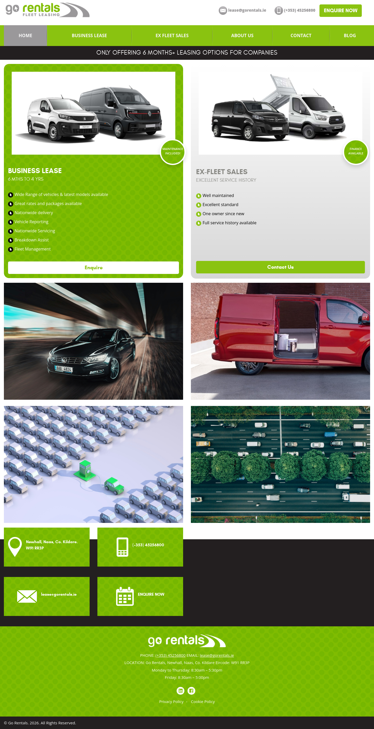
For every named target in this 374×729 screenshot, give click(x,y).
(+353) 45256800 (171, 655)
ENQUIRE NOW (340, 10)
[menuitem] (25, 35)
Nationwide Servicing (35, 231)
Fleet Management (33, 249)
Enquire (94, 267)
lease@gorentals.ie (217, 655)
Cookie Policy (203, 701)
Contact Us (280, 267)
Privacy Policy (171, 701)
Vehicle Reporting (31, 222)
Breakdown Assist (32, 240)
